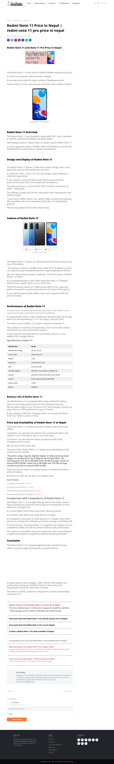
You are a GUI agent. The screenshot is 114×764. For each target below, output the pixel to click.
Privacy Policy (53, 750)
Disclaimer (52, 747)
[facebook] (95, 3)
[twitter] (96, 739)
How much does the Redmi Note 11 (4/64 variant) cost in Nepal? (32, 659)
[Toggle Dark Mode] (102, 3)
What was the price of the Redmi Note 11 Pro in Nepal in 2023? (31, 647)
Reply (10, 714)
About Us (51, 739)
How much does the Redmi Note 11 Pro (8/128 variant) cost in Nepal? (38, 619)
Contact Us (52, 742)
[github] (86, 743)
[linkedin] (82, 739)
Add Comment (16, 719)
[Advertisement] (40, 13)
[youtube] (89, 739)
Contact (51, 752)
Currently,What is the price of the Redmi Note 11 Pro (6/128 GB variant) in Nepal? (38, 641)
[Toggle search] (105, 3)
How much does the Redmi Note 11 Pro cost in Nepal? (32, 625)
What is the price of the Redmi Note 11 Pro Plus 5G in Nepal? (35, 605)
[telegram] (78, 739)
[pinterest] (86, 739)
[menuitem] (29, 3)
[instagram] (98, 3)
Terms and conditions (55, 744)
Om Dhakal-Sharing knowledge (64, 761)
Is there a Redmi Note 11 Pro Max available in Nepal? (31, 631)
